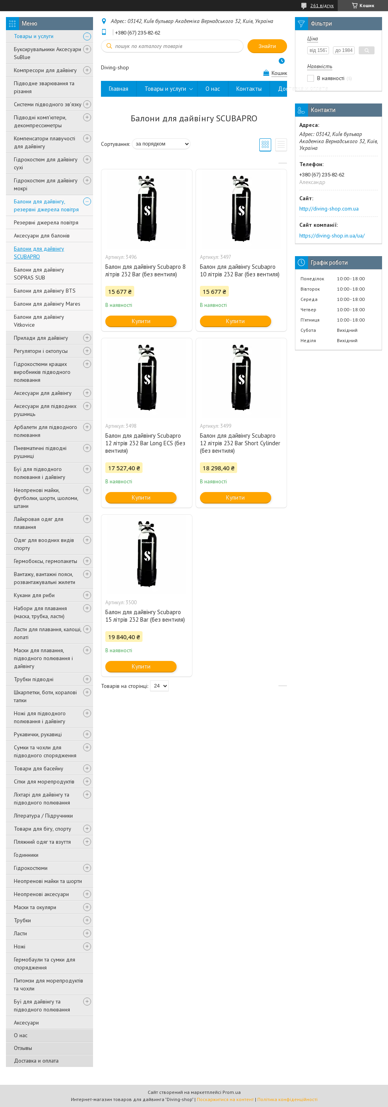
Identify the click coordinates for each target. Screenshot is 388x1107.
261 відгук (322, 5)
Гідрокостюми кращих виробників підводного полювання (42, 371)
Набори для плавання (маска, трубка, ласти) (40, 612)
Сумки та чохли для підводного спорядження (45, 751)
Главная (118, 89)
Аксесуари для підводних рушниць (45, 410)
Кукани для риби (34, 595)
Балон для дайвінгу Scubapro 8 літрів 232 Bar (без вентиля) (145, 270)
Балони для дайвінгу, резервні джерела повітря (46, 205)
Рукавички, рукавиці (38, 734)
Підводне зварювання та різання (44, 87)
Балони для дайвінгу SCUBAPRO (39, 252)
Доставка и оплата (36, 1060)
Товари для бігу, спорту (42, 828)
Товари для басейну (38, 768)
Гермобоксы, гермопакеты (45, 561)
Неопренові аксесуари (41, 894)
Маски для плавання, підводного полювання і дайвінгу (43, 658)
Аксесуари (26, 1022)
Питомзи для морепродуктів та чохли (48, 984)
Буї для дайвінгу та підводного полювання (42, 1005)
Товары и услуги (33, 36)
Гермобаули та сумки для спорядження (44, 963)
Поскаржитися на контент (225, 1099)
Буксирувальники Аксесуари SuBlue (47, 53)
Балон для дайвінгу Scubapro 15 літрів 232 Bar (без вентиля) (145, 615)
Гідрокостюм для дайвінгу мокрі (46, 184)
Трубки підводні (33, 679)
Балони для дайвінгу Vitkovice (39, 320)
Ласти (20, 933)
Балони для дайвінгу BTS (45, 290)
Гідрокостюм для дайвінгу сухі (46, 163)
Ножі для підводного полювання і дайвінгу (40, 717)
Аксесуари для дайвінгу (43, 392)
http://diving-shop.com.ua (329, 208)
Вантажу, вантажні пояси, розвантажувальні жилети (44, 578)
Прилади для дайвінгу (41, 337)
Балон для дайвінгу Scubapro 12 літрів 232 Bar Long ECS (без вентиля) (145, 443)
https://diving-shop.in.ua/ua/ (332, 235)
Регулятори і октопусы (41, 350)
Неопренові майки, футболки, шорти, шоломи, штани (46, 497)
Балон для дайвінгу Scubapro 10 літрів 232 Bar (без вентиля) (240, 270)
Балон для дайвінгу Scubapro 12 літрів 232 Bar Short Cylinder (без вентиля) (240, 443)
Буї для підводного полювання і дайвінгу (39, 473)
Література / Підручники (43, 815)
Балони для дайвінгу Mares (47, 303)
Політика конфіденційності (287, 1099)
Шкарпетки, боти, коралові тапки (45, 696)
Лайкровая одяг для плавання (38, 523)
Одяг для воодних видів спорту (44, 544)
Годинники (26, 854)
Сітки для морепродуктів (44, 781)
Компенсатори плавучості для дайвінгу (44, 142)
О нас (20, 1035)
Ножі (19, 946)
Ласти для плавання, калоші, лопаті (47, 633)
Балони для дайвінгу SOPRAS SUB (39, 273)
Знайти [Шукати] (267, 46)
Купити (141, 321)
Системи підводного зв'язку (48, 104)
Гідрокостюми (31, 867)
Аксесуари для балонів (42, 235)
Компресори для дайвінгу (45, 70)
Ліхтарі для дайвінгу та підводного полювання (42, 798)
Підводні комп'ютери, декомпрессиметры (40, 121)
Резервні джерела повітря (46, 222)
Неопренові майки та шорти (48, 881)
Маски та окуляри (35, 907)
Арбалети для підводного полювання (45, 431)
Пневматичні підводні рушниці (40, 452)
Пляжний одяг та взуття (42, 841)
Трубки (22, 920)
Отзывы (23, 1047)
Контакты (249, 89)
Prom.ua (232, 1092)
